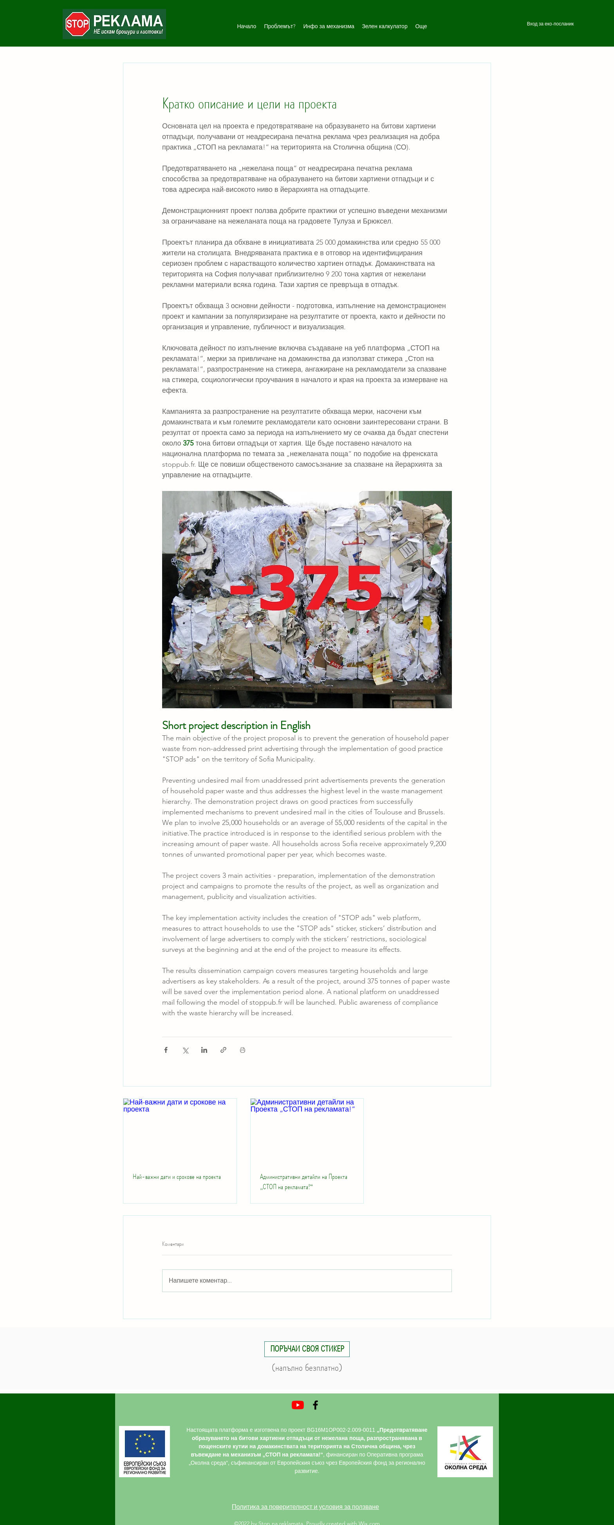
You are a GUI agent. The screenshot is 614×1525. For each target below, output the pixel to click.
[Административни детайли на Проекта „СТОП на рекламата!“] (307, 1130)
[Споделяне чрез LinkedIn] (204, 1050)
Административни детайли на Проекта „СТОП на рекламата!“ (303, 1181)
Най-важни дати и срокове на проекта (177, 1176)
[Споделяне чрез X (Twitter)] (185, 1050)
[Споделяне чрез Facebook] (166, 1050)
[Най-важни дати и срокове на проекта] (180, 1130)
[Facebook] (315, 1405)
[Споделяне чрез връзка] (223, 1050)
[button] (307, 1349)
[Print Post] (242, 1050)
